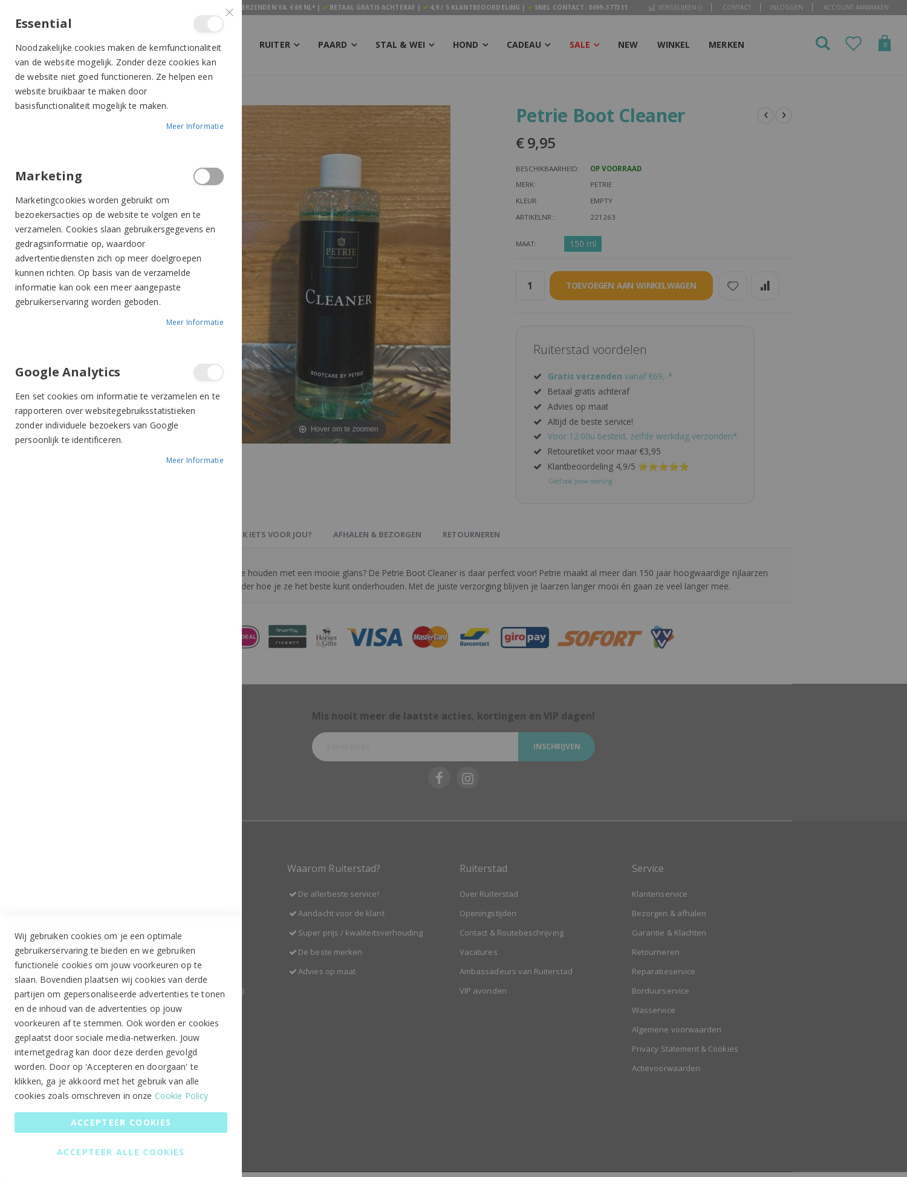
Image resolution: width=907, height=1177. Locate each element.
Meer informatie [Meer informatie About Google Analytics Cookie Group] (195, 460)
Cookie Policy (182, 1095)
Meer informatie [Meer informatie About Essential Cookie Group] (195, 126)
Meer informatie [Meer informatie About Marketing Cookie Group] (195, 322)
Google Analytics (208, 372)
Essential (208, 24)
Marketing (208, 176)
